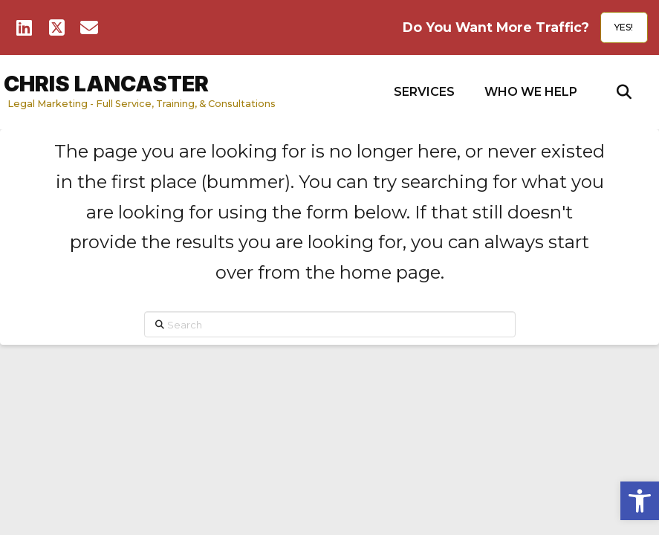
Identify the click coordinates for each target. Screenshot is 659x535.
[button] (424, 92)
